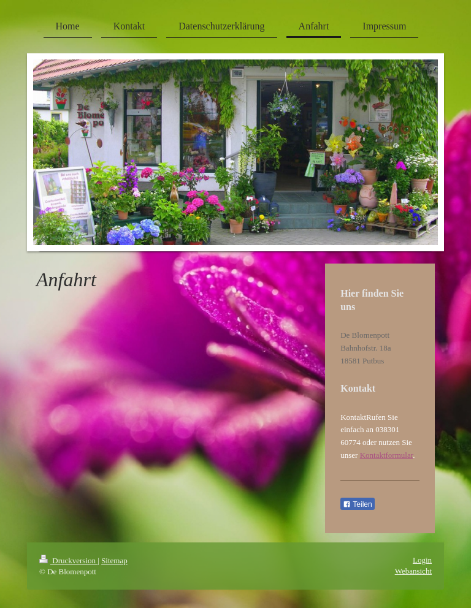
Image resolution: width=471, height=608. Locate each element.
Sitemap (114, 560)
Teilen (357, 504)
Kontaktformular (386, 455)
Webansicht (413, 571)
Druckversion (68, 560)
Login (422, 559)
